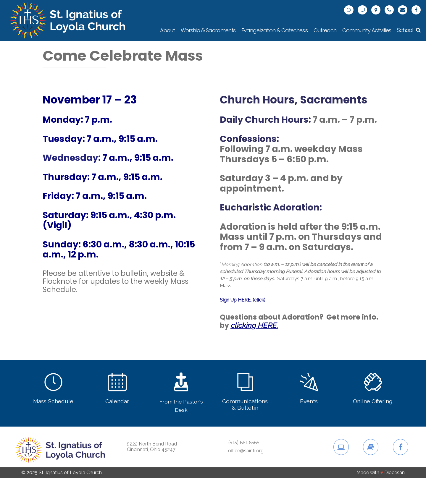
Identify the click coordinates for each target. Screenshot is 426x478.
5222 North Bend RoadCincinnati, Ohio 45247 (152, 446)
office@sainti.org (246, 450)
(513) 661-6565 (243, 442)
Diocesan (394, 472)
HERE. (244, 300)
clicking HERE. (254, 325)
